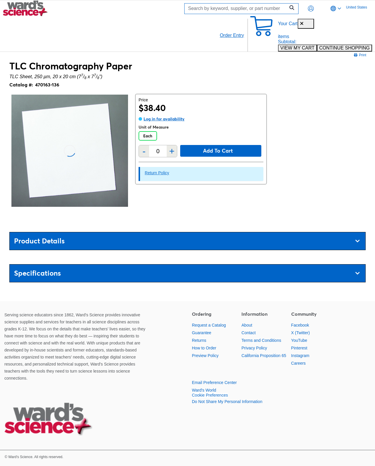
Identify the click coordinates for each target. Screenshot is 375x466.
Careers (298, 363)
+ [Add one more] (172, 151)
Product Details (186, 241)
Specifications (186, 273)
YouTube (299, 340)
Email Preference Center (214, 382)
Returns (199, 340)
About (246, 325)
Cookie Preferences (210, 395)
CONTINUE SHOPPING (344, 47)
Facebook (300, 325)
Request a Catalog (209, 325)
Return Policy (157, 172)
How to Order (204, 348)
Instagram (300, 355)
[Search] (236, 9)
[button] (311, 8)
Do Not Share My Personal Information (227, 401)
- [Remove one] (144, 151)
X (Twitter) (300, 332)
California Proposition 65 (263, 355)
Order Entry (232, 35)
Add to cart (218, 150)
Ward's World (204, 390)
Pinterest (299, 348)
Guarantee (201, 332)
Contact (248, 332)
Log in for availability (164, 119)
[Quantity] (158, 151)
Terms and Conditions (261, 340)
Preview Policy (205, 355)
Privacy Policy (254, 348)
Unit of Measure (154, 127)
